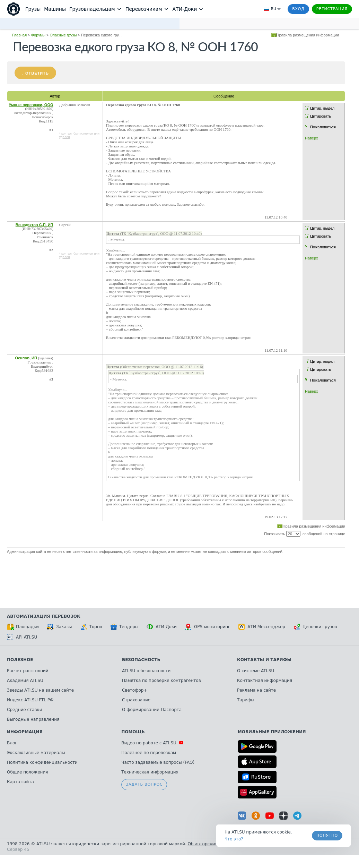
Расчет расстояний (28, 670)
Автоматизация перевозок (43, 616)
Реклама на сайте (256, 690)
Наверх (311, 138)
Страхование (136, 700)
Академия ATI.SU (25, 680)
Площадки (23, 626)
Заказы (59, 626)
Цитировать (320, 116)
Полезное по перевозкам (148, 752)
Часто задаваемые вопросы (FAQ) (157, 762)
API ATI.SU (22, 637)
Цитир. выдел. (322, 108)
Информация (25, 731)
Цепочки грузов (315, 626)
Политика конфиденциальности (42, 762)
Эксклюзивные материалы (36, 752)
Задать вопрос (144, 784)
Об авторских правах (211, 843)
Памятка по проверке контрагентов (161, 680)
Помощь (133, 731)
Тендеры (124, 626)
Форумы (38, 35)
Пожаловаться (323, 127)
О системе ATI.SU (255, 670)
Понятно (327, 835)
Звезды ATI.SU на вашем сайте (40, 690)
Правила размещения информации (308, 35)
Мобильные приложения (272, 731)
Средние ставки (24, 709)
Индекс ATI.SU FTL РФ (30, 700)
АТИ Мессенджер (261, 627)
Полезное (20, 659)
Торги (91, 626)
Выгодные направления (33, 719)
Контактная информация (264, 680)
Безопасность (141, 659)
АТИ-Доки (162, 626)
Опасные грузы (63, 35)
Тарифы (245, 700)
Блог (12, 743)
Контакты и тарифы (264, 659)
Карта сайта (20, 781)
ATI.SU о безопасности (146, 670)
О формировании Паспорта (152, 709)
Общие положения (27, 772)
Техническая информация (149, 772)
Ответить (37, 73)
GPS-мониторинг (207, 627)
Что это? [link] (234, 839)
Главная (19, 35)
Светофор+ (134, 690)
